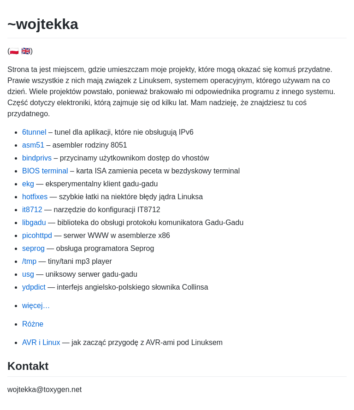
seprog (33, 248)
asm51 (33, 145)
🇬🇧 (25, 51)
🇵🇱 (14, 51)
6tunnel (34, 132)
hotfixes (34, 197)
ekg (28, 184)
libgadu (34, 222)
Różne (32, 324)
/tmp (29, 261)
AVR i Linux (41, 342)
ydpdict (34, 287)
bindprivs (37, 158)
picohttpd (37, 235)
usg (28, 274)
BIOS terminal (45, 171)
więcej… (36, 305)
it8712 (32, 210)
